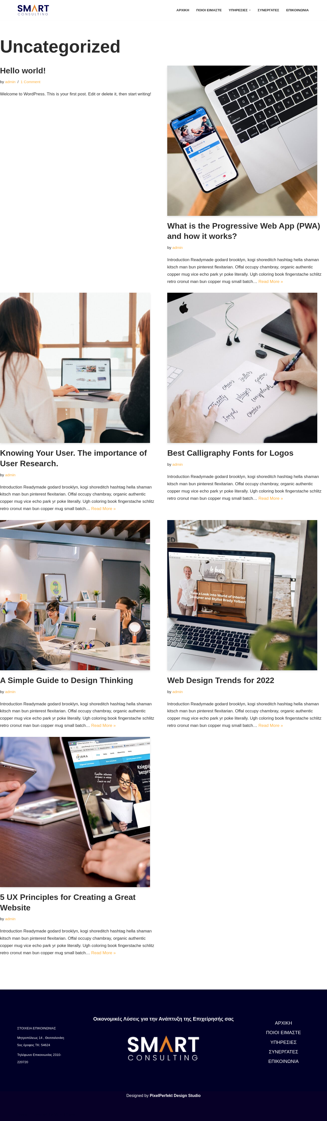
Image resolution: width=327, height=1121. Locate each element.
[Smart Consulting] (34, 10)
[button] (250, 10)
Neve (22, 1114)
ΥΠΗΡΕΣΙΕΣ (283, 1042)
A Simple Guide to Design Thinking (66, 680)
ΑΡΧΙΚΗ (182, 10)
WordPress (64, 1114)
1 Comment (30, 82)
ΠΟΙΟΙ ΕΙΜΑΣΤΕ (209, 10)
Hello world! (23, 70)
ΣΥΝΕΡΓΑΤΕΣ (268, 10)
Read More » (270, 281)
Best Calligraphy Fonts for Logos (230, 452)
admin (10, 82)
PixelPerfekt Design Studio (175, 1095)
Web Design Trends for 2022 (220, 680)
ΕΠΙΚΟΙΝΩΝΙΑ (297, 10)
